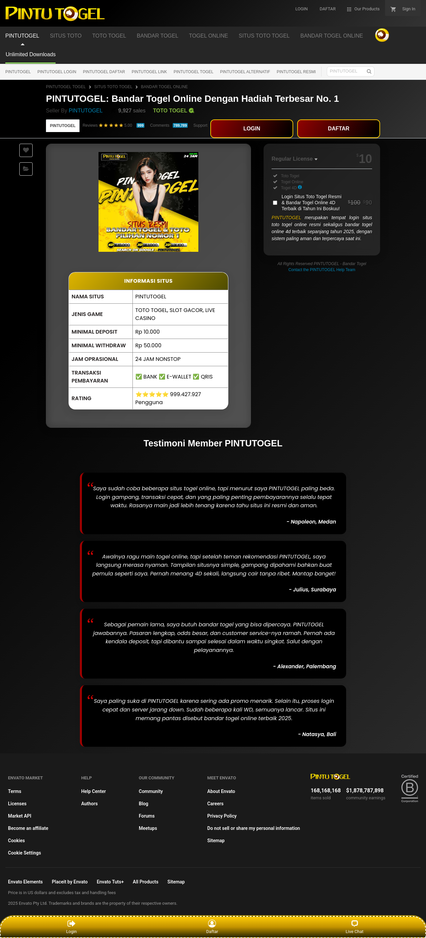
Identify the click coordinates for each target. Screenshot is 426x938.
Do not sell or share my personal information (253, 828)
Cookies (16, 840)
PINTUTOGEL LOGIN (56, 72)
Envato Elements (25, 881)
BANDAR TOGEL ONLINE (164, 86)
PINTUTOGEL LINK (149, 72)
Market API (19, 816)
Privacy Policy (222, 816)
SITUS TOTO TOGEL (113, 86)
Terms (14, 791)
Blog (143, 803)
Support (200, 125)
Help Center (93, 791)
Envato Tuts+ (110, 881)
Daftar (214, 926)
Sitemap (216, 840)
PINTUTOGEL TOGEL (194, 72)
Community (151, 791)
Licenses (17, 803)
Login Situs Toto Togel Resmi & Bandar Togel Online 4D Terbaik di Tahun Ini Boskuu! (327, 203)
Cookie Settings (24, 853)
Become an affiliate (28, 828)
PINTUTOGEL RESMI (296, 72)
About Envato (221, 791)
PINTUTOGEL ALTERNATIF (245, 72)
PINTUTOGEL (18, 72)
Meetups (148, 828)
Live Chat (354, 926)
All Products (145, 881)
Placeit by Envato (70, 881)
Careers (215, 803)
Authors (89, 803)
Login (71, 926)
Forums (147, 816)
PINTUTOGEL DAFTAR (104, 72)
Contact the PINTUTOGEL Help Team (321, 269)
